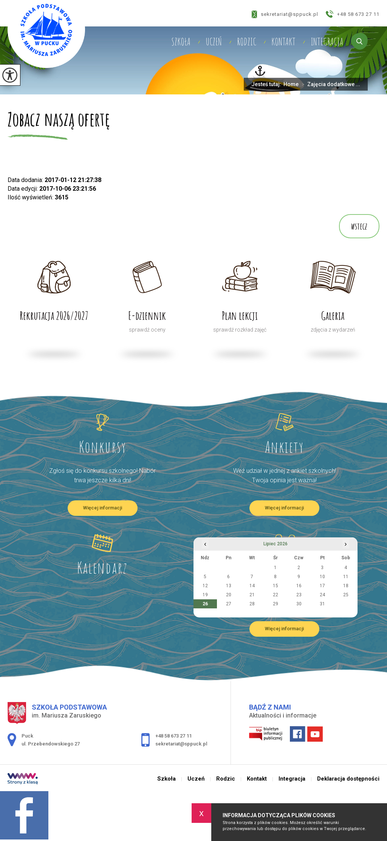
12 (205, 585)
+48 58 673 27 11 (352, 14)
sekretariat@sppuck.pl (285, 14)
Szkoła (180, 41)
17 (322, 585)
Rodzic (246, 41)
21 (252, 594)
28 (252, 603)
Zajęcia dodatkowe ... (329, 84)
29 (275, 603)
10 (322, 576)
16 (299, 585)
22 (275, 594)
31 (322, 603)
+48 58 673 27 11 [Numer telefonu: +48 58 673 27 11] (173, 736)
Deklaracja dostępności (348, 779)
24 (322, 594)
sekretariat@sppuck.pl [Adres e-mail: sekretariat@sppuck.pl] (181, 744)
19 (205, 594)
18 (345, 585)
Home (291, 84)
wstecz (359, 226)
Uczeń (214, 41)
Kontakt (283, 41)
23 (299, 594)
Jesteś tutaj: (267, 84)
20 (228, 594)
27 (228, 603)
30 (299, 603)
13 (228, 585)
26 (205, 603)
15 (275, 585)
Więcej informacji (102, 508)
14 (252, 585)
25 (345, 594)
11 (345, 576)
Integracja (327, 41)
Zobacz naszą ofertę (59, 120)
